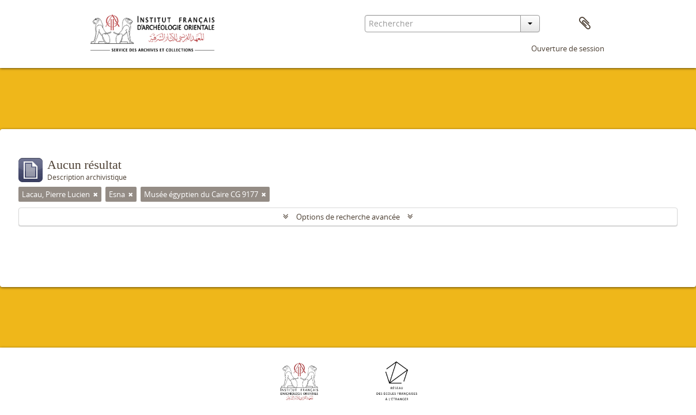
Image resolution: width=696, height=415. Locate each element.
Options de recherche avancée (348, 217)
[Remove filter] (95, 194)
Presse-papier (584, 23)
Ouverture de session (567, 48)
